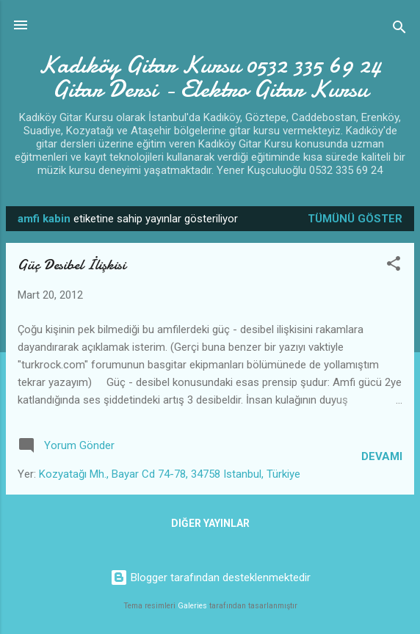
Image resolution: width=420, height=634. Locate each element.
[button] (393, 266)
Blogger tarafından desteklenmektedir (210, 577)
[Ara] (399, 29)
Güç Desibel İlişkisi (72, 264)
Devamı (381, 456)
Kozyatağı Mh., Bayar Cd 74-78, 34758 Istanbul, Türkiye (169, 474)
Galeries (192, 606)
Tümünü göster (355, 218)
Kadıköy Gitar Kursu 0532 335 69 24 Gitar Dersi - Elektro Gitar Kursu (210, 77)
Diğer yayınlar (210, 523)
